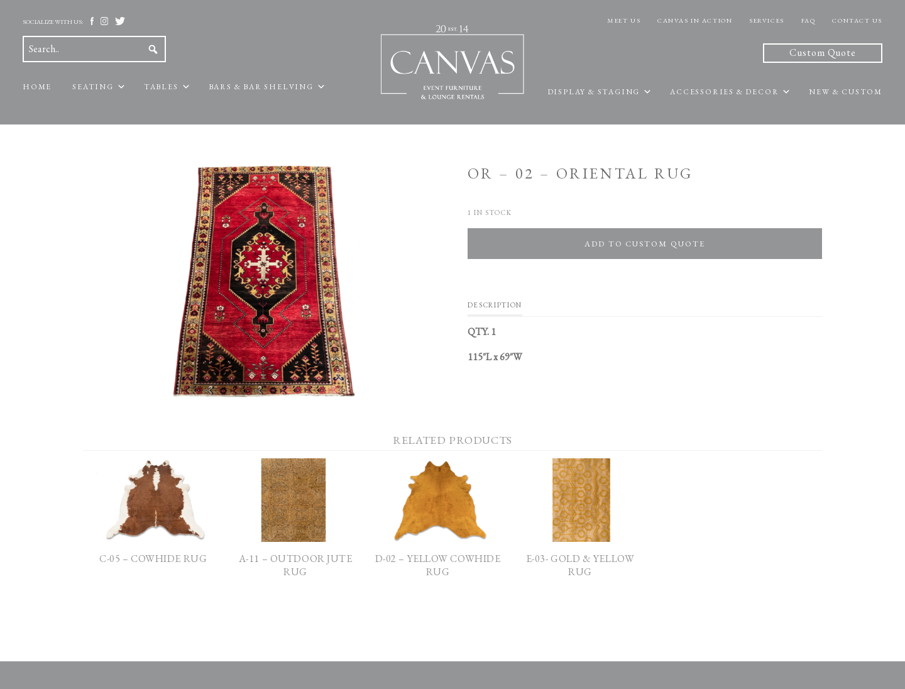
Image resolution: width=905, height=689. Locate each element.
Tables (161, 87)
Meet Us (623, 20)
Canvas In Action (694, 20)
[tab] (495, 308)
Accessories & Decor (724, 92)
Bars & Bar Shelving (261, 87)
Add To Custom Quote (644, 243)
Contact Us (857, 20)
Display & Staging (593, 92)
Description (495, 304)
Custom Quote (822, 52)
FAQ (808, 20)
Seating (93, 87)
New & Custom (845, 92)
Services (766, 20)
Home (37, 87)
